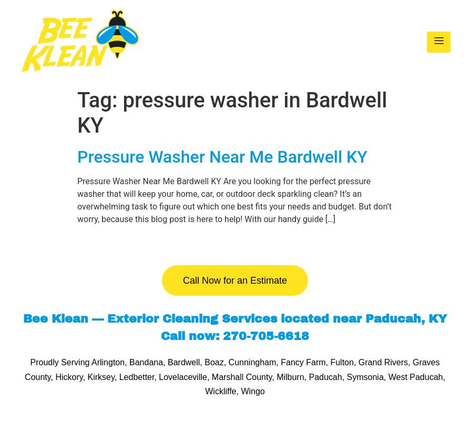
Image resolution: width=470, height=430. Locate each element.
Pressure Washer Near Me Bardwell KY (222, 157)
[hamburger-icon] (439, 42)
